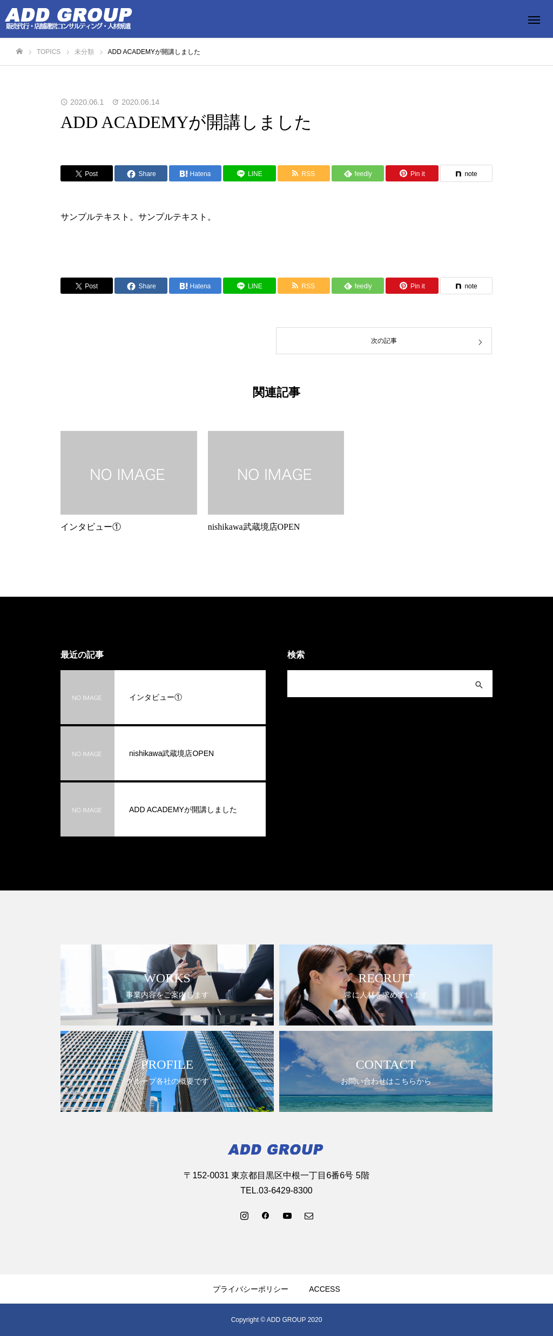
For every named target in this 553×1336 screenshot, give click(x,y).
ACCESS (324, 1289)
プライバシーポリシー (250, 1289)
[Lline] (249, 173)
